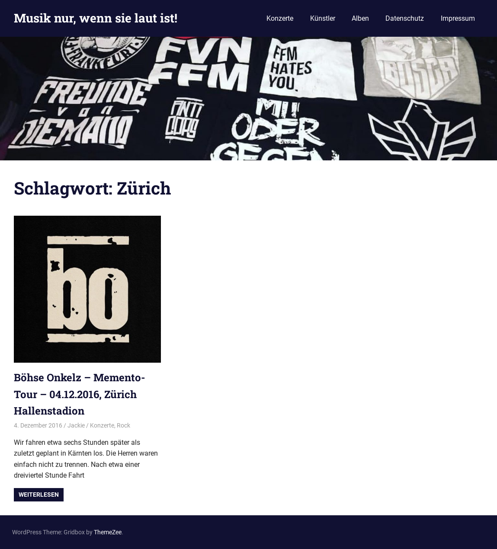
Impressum (458, 18)
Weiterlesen (39, 494)
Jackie (76, 425)
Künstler (322, 18)
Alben (360, 18)
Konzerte (279, 18)
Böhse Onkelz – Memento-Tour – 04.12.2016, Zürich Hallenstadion (79, 394)
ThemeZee (108, 532)
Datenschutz (404, 18)
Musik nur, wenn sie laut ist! (95, 18)
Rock (123, 425)
